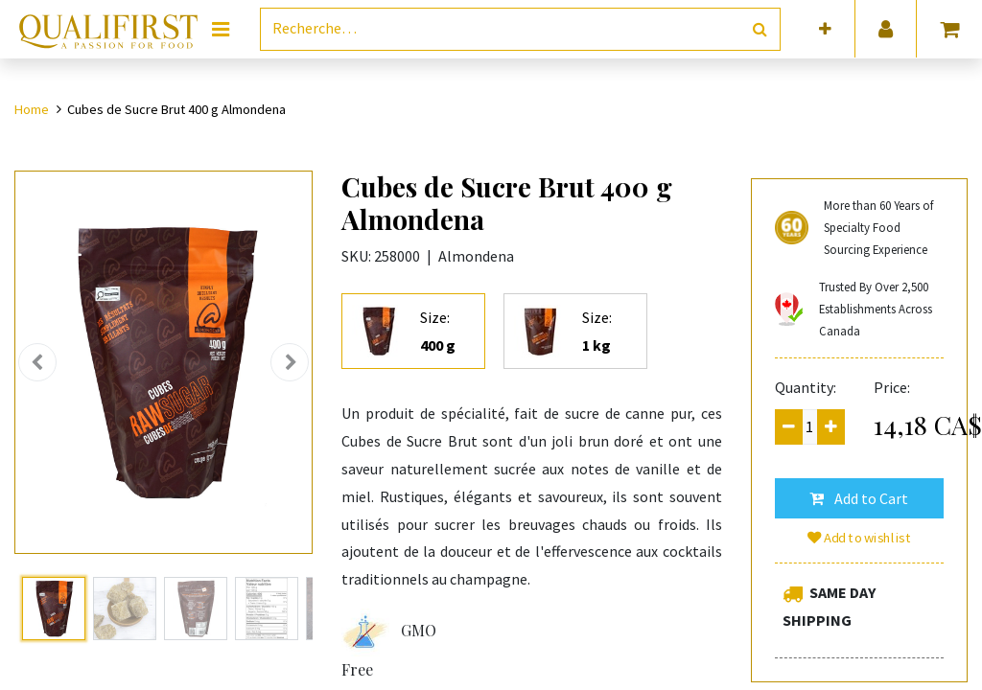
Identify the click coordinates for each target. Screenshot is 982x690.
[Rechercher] (760, 29)
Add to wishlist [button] (859, 537)
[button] (825, 29)
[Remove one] (789, 427)
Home (31, 109)
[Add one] (831, 427)
